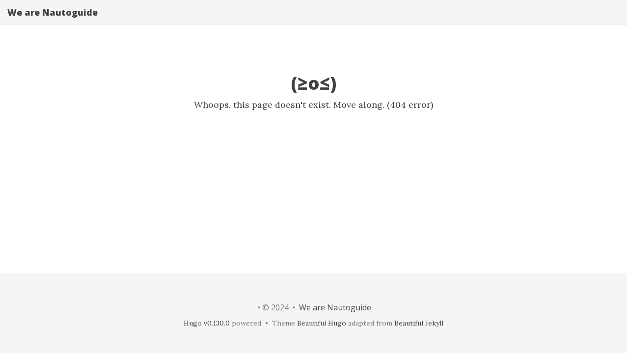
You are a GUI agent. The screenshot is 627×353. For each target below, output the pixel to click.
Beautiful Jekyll (418, 323)
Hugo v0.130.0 (207, 323)
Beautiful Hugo (321, 323)
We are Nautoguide (52, 22)
